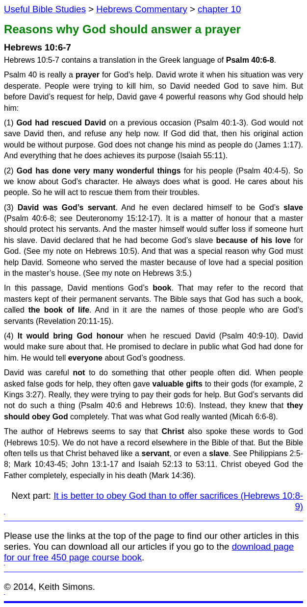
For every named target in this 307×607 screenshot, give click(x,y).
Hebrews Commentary (141, 9)
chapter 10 (219, 9)
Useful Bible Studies (45, 9)
